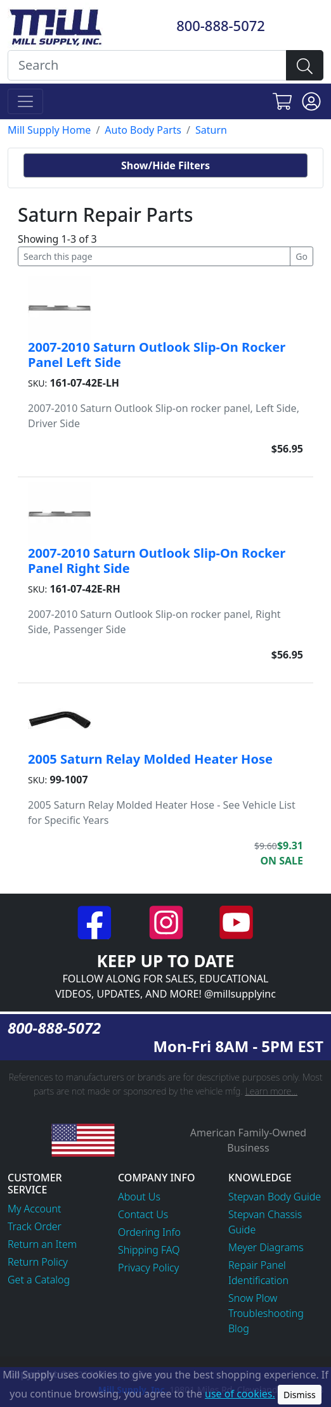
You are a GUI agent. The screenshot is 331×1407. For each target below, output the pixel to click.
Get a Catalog (39, 1280)
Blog (238, 1328)
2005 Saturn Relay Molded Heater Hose (150, 759)
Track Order (35, 1226)
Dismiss (299, 1395)
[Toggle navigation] (25, 101)
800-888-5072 (220, 25)
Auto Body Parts (143, 130)
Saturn (211, 130)
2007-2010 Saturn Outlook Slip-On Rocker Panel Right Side (156, 560)
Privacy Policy (148, 1268)
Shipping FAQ (149, 1250)
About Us (139, 1197)
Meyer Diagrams (266, 1247)
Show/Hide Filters (165, 165)
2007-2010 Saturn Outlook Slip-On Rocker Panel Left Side (156, 354)
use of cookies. (240, 1394)
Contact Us (143, 1214)
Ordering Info (149, 1232)
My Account (35, 1209)
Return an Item (42, 1244)
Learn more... (271, 1091)
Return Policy (38, 1262)
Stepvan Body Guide (274, 1197)
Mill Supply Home (49, 130)
